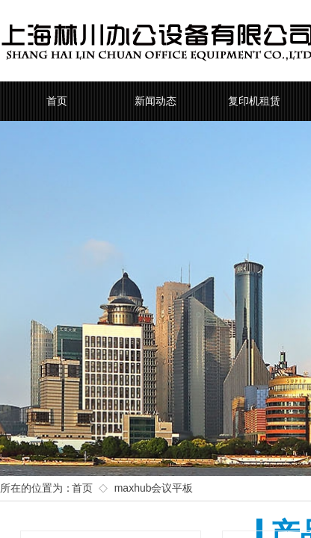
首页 (56, 101)
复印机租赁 (254, 101)
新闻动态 (155, 101)
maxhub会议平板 (154, 488)
